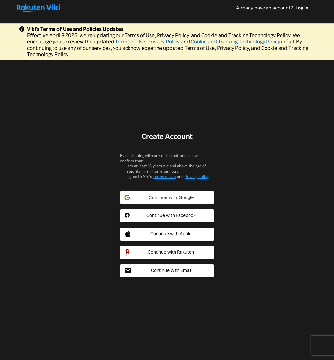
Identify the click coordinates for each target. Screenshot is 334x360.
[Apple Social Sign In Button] (167, 234)
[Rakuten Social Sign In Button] (167, 252)
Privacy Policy (163, 41)
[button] (167, 197)
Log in (302, 7)
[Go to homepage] (126, 8)
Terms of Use (130, 41)
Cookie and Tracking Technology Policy (235, 41)
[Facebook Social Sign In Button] (167, 215)
